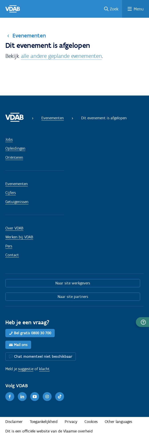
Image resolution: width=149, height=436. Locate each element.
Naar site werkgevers (72, 283)
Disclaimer (14, 421)
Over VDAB (14, 228)
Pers (8, 246)
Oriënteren (14, 157)
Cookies (91, 421)
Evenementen (29, 35)
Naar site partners (73, 296)
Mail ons (21, 344)
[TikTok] (59, 396)
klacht (44, 368)
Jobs (9, 139)
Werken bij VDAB (19, 237)
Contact (12, 254)
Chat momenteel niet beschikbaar (43, 356)
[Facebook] (9, 396)
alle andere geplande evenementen (61, 55)
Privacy (71, 421)
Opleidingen (15, 148)
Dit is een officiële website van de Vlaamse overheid (49, 431)
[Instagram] (47, 396)
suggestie (25, 368)
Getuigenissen (16, 201)
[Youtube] (34, 396)
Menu (139, 9)
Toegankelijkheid (44, 421)
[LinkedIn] (22, 396)
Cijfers (10, 192)
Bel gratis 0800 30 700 (32, 332)
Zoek (114, 9)
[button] (142, 322)
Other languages (118, 421)
